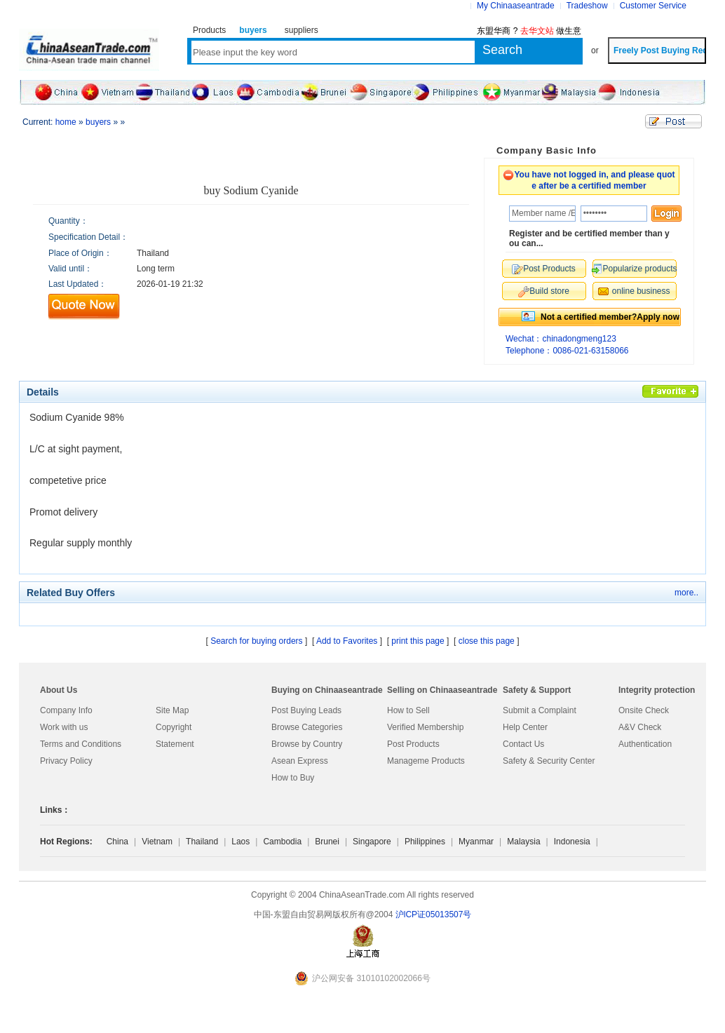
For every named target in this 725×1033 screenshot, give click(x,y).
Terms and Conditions (80, 744)
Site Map (172, 710)
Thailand (202, 841)
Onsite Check (643, 710)
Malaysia (523, 841)
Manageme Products (426, 761)
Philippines (425, 841)
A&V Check (639, 727)
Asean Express (299, 761)
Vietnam (157, 841)
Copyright (173, 727)
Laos (240, 841)
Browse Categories (306, 727)
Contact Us (523, 744)
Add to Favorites (346, 641)
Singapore (372, 841)
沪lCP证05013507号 (433, 914)
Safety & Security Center (549, 761)
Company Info (66, 710)
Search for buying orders (256, 641)
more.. (686, 592)
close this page (487, 641)
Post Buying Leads (306, 710)
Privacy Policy (66, 761)
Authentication (645, 744)
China (117, 841)
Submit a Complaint (539, 710)
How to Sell (408, 710)
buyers (98, 122)
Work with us (64, 727)
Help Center (525, 727)
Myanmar (476, 841)
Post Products (413, 744)
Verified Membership (425, 727)
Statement (175, 744)
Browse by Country (306, 744)
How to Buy (292, 778)
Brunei (327, 841)
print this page (417, 641)
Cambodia (282, 841)
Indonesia (572, 841)
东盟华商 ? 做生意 (529, 31)
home (65, 122)
